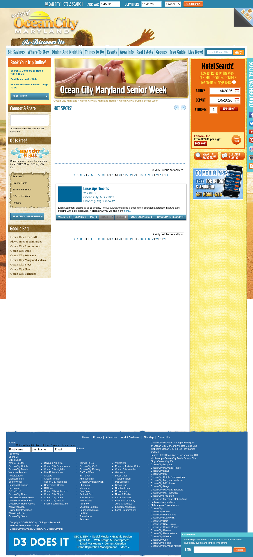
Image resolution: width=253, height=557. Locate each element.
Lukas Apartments (96, 188)
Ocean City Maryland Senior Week (113, 89)
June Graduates (123, 503)
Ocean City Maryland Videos (28, 260)
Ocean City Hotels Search (64, 4)
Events (112, 51)
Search (238, 52)
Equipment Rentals (125, 507)
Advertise (111, 437)
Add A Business (130, 437)
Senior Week (15, 481)
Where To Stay (38, 51)
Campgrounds (16, 478)
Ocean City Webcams (23, 255)
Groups (161, 51)
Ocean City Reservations (25, 246)
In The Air (85, 475)
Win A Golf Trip (17, 513)
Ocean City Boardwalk (91, 481)
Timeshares (86, 516)
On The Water (87, 472)
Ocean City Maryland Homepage (168, 442)
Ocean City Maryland (65, 100)
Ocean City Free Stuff (23, 237)
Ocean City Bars (159, 521)
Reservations (16, 475)
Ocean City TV (165, 461)
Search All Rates (206, 156)
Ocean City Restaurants (57, 466)
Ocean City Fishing (90, 469)
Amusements (87, 478)
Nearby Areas (122, 488)
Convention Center (54, 485)
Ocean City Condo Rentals (165, 527)
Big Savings (16, 51)
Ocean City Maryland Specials (167, 489)
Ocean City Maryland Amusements (169, 546)
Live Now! (195, 51)
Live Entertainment (54, 472)
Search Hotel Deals (161, 455)
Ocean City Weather (126, 469)
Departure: (132, 4)
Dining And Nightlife (67, 51)
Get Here (120, 472)
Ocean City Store (18, 516)
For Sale (84, 503)
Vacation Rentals (18, 472)
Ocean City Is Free (172, 449)
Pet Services (122, 481)
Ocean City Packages (23, 273)
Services (84, 519)
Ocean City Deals (20, 250)
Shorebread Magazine (56, 503)
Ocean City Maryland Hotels (166, 467)
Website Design (18, 525)
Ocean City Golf (88, 466)
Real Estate (145, 51)
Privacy (97, 437)
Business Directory (125, 500)
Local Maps (121, 475)
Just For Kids (87, 497)
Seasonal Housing (18, 485)
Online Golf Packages (20, 510)
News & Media (123, 494)
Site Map (148, 437)
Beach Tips (121, 485)
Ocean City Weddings (55, 481)
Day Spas (85, 491)
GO (229, 109)
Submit (239, 550)
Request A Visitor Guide (128, 466)
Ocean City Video (53, 497)
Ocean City (39, 528)
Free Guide (177, 51)
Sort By (168, 170)
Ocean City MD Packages (164, 492)
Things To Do (94, 51)
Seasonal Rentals (89, 510)
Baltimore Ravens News (163, 502)
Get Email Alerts (233, 156)
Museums (85, 488)
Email (188, 549)
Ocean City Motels (18, 469)
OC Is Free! (15, 491)
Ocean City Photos (54, 500)
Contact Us (164, 437)
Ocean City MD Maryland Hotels (98, 100)
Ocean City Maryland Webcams (167, 480)
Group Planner (52, 478)
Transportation (123, 478)
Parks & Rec (86, 494)
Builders (84, 513)
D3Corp (33, 522)
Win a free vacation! (182, 455)
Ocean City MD (55, 528)
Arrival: (93, 4)
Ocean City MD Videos (163, 483)
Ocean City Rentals (161, 530)
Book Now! (200, 143)
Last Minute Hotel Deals (21, 497)
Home (85, 437)
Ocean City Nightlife (54, 469)
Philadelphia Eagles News (164, 505)
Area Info (127, 51)
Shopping (85, 485)
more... (127, 210)
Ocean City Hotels (21, 269)
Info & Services (123, 497)
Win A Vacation (17, 507)
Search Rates (193, 4)
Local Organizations (125, 510)
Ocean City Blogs (20, 264)
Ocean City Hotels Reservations (168, 477)
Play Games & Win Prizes (26, 241)
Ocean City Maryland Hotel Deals (236, 140)
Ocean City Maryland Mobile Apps (169, 499)
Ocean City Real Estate (163, 524)
